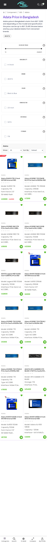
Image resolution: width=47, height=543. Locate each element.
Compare (33, 541)
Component (12, 12)
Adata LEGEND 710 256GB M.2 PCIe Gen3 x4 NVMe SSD (35, 179)
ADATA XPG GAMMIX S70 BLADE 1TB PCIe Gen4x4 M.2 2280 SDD (35, 370)
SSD (20, 12)
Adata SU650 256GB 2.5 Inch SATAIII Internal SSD (35, 275)
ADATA (7, 36)
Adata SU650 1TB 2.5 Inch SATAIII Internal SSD (10, 179)
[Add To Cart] (21, 199)
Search (14, 541)
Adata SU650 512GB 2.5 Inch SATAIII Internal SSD (11, 418)
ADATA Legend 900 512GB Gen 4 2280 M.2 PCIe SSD (10, 275)
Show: (5, 150)
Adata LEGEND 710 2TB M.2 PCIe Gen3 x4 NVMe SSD (35, 322)
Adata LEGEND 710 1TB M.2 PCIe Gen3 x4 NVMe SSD (11, 370)
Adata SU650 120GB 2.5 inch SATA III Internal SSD (35, 418)
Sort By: (26, 150)
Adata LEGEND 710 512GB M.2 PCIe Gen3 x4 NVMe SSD (11, 322)
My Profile (42, 541)
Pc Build (23, 541)
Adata (3, 175)
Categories (4, 541)
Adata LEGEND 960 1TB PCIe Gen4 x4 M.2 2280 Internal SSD (10, 227)
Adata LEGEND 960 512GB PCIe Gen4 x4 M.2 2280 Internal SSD (34, 227)
